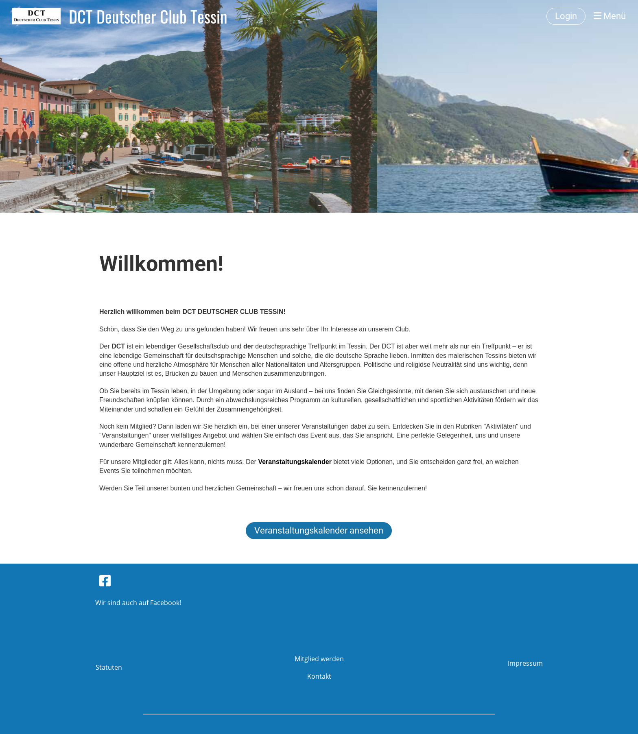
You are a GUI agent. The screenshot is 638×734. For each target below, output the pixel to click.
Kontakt (319, 676)
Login (566, 16)
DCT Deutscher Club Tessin (148, 16)
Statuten (109, 667)
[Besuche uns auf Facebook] (105, 580)
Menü (610, 16)
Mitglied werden (319, 658)
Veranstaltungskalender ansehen (318, 530)
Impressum (525, 663)
